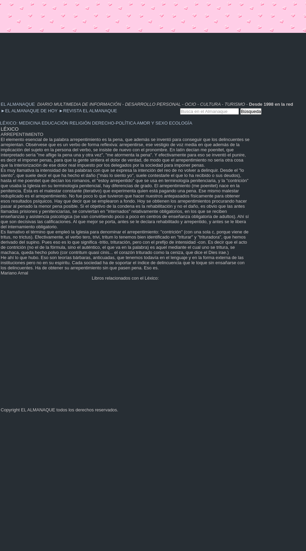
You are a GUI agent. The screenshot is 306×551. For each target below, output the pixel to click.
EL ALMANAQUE (18, 104)
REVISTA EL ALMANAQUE (88, 110)
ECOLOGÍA (180, 123)
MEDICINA (29, 123)
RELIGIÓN (80, 123)
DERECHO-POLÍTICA (114, 123)
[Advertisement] (86, 48)
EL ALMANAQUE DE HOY (30, 110)
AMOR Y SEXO (152, 123)
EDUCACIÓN (54, 123)
